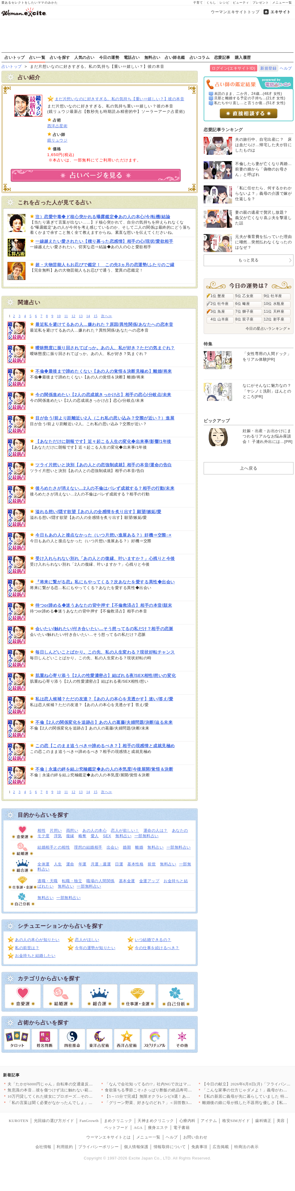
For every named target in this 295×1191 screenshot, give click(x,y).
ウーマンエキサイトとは (108, 1137)
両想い (72, 830)
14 (88, 316)
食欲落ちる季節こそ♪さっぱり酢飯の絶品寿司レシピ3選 (155, 1090)
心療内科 (187, 1120)
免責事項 (199, 1146)
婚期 (127, 847)
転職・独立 (72, 881)
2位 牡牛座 (220, 304)
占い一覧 (37, 57)
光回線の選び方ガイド (54, 1120)
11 (66, 316)
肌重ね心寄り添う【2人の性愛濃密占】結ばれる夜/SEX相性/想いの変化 (105, 675)
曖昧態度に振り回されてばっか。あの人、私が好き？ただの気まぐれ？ (105, 347)
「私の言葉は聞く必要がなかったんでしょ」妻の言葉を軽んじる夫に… (72, 1102)
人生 (58, 864)
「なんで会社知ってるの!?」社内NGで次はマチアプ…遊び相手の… (166, 1084)
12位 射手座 (274, 319)
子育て (198, 2)
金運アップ (149, 881)
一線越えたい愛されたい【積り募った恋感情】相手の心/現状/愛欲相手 (104, 241)
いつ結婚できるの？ (153, 939)
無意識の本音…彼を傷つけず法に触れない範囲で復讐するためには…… (72, 1090)
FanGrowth (89, 1120)
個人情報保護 (136, 1146)
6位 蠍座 (242, 304)
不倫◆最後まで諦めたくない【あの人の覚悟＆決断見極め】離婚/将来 (103, 371)
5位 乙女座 (244, 296)
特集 (208, 343)
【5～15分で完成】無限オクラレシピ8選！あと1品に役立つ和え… (165, 1096)
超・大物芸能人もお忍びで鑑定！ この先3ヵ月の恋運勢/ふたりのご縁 (104, 264)
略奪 (82, 836)
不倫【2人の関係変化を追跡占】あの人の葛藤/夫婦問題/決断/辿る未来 (104, 722)
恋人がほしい (87, 939)
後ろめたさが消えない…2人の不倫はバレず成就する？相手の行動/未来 (104, 488)
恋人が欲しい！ (125, 830)
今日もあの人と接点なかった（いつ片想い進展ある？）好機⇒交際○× (103, 535)
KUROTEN (18, 1120)
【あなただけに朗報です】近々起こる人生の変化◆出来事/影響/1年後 (103, 441)
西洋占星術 (57, 126)
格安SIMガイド (236, 1120)
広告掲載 (221, 1146)
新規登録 (268, 68)
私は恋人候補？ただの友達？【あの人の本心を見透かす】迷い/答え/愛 (104, 698)
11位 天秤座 (274, 311)
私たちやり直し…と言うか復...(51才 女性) (249, 103)
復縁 (70, 836)
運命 (70, 864)
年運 (82, 864)
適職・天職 (47, 881)
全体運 (43, 864)
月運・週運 (101, 864)
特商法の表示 (246, 1146)
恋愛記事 (222, 57)
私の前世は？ (27, 948)
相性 (41, 830)
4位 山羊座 (220, 319)
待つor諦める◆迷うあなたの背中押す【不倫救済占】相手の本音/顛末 (103, 605)
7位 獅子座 (244, 311)
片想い (56, 830)
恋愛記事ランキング (223, 129)
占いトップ (14, 57)
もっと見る (248, 260)
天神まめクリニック (155, 1120)
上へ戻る (248, 468)
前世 (152, 864)
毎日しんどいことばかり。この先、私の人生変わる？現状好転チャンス (105, 652)
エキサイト (280, 12)
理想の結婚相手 (88, 847)
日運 (119, 864)
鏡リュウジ (57, 140)
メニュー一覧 (282, 2)
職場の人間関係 (100, 881)
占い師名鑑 (175, 57)
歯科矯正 (263, 1120)
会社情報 (43, 1146)
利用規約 (65, 1146)
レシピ (224, 2)
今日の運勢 (109, 57)
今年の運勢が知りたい (95, 948)
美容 (281, 1120)
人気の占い (84, 57)
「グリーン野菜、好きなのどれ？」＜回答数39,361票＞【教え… (163, 1102)
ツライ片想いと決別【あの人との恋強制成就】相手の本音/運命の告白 (103, 464)
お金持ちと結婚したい (35, 955)
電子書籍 (181, 1127)
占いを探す (60, 57)
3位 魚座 (218, 311)
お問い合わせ (195, 1137)
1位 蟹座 (218, 296)
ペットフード (116, 1127)
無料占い (152, 57)
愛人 (95, 836)
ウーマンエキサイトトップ (235, 12)
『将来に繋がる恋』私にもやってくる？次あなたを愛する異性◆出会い (105, 581)
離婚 (139, 847)
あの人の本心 (94, 830)
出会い (113, 847)
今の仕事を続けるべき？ (157, 948)
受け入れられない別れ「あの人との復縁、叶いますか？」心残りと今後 (105, 558)
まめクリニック (118, 1120)
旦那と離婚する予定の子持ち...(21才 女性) (249, 98)
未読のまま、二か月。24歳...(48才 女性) (248, 94)
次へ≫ (106, 316)
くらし (211, 2)
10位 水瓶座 (274, 304)
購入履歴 (243, 57)
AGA (138, 1127)
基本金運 (127, 881)
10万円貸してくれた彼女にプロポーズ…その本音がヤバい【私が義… (70, 1096)
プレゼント (260, 2)
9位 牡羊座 (273, 296)
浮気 (58, 836)
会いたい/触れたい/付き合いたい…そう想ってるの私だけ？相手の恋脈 (104, 628)
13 (81, 316)
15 (96, 316)
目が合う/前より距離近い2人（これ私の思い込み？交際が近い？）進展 (104, 418)
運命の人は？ (155, 830)
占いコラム (200, 57)
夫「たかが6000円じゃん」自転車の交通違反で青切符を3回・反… (67, 1084)
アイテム (209, 1120)
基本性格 (135, 864)
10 (59, 316)
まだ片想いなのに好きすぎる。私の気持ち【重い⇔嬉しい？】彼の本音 (119, 99)
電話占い (132, 57)
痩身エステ (158, 1127)
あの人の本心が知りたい (37, 939)
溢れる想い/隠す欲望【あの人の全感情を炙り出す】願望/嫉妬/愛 (98, 511)
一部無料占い (146, 836)
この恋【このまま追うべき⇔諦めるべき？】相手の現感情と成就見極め (105, 745)
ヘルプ (286, 68)
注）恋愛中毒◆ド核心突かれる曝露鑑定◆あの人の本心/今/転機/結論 (102, 216)
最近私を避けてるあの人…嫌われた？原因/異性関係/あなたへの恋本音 (104, 324)
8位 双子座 (244, 319)
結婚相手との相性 (53, 847)
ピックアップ (217, 420)
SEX (107, 836)
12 (73, 316)
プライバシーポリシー (98, 1146)
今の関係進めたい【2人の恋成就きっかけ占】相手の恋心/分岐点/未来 (103, 394)
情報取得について (170, 1146)
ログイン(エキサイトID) (233, 68)
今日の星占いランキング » (268, 328)
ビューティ (241, 2)
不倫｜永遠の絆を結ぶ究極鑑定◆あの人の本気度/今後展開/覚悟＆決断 (104, 769)
